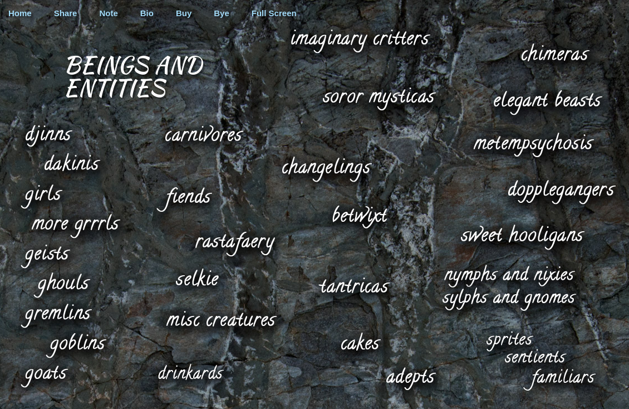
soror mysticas (379, 98)
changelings (325, 169)
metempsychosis (534, 144)
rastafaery (234, 243)
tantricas (354, 285)
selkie (197, 277)
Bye (221, 13)
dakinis (71, 161)
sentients (536, 355)
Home (20, 13)
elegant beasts (547, 102)
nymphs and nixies (509, 275)
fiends (184, 199)
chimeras (554, 51)
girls (41, 196)
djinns (48, 135)
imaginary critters (359, 40)
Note (108, 13)
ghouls (60, 284)
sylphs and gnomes (509, 299)
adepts (410, 378)
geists (44, 255)
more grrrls (75, 225)
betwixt (359, 216)
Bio (147, 13)
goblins (75, 345)
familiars (558, 379)
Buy (183, 13)
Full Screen (274, 13)
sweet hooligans (522, 236)
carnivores (203, 131)
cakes (360, 340)
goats (43, 374)
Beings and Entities (132, 75)
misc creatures (221, 318)
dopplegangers (560, 192)
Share (65, 13)
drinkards (191, 371)
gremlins (55, 316)
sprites (509, 338)
